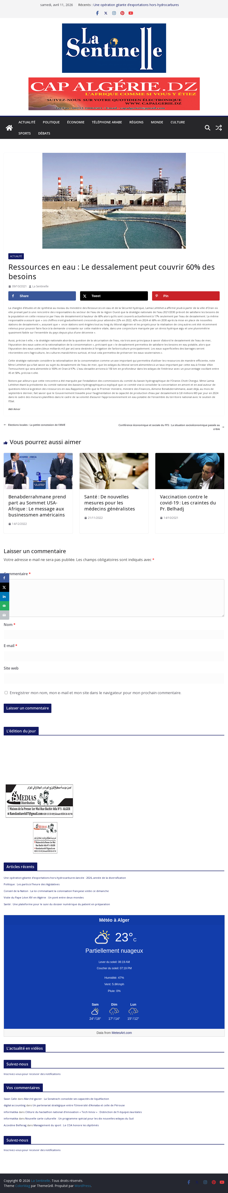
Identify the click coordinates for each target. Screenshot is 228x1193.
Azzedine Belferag (15, 1125)
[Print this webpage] (4, 615)
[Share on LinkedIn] (4, 596)
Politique (51, 122)
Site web (11, 668)
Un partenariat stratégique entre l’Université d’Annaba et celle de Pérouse (79, 1105)
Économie (75, 122)
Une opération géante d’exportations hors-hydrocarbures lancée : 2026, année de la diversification (136, 7)
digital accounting (14, 1105)
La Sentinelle (40, 286)
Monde (157, 122)
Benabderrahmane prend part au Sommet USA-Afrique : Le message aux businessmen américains (37, 506)
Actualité (27, 122)
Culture (178, 122)
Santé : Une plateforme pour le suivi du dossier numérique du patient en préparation (57, 904)
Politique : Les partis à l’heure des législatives (31, 884)
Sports (25, 133)
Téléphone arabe (107, 122)
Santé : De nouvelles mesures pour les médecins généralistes (109, 503)
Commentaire (17, 573)
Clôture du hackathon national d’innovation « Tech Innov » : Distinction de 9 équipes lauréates (83, 1112)
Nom (10, 624)
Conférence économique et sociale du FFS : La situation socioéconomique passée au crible (171, 427)
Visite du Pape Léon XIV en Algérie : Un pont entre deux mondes (44, 897)
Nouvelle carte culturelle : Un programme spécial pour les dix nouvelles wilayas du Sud (79, 1118)
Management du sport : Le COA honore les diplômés (66, 1125)
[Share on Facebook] (42, 296)
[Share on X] (114, 296)
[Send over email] (4, 605)
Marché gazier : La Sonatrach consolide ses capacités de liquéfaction (66, 1098)
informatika (11, 1112)
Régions (136, 122)
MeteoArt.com (122, 1033)
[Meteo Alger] (114, 1004)
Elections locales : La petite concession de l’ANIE (34, 425)
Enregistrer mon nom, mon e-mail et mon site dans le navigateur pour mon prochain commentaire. (95, 692)
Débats (44, 133)
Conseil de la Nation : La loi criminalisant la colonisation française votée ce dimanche (56, 891)
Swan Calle (10, 1098)
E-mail (10, 645)
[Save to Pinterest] (186, 296)
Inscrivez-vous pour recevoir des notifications (32, 1074)
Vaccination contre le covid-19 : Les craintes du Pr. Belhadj (188, 503)
